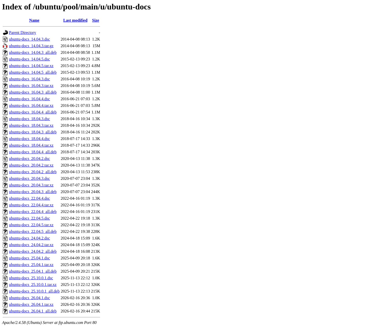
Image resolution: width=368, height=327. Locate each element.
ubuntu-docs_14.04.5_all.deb (32, 72)
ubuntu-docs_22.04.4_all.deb (32, 211)
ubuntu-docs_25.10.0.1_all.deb (34, 291)
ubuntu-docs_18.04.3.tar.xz (31, 125)
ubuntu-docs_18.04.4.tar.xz (31, 145)
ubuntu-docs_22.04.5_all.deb (32, 231)
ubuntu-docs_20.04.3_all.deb (32, 192)
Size (95, 20)
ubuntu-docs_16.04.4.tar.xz (31, 105)
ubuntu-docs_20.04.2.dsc (29, 158)
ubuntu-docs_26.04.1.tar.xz (31, 304)
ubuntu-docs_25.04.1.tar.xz (31, 264)
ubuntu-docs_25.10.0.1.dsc (31, 278)
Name (34, 20)
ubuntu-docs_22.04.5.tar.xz (31, 225)
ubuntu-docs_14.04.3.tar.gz (31, 46)
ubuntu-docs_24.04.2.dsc (29, 238)
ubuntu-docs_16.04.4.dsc (29, 99)
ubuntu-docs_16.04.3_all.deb (32, 92)
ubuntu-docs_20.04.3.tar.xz (31, 185)
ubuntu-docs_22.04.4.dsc (29, 198)
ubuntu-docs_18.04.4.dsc (29, 138)
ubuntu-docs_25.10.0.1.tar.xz (32, 284)
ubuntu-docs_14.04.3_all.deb (32, 52)
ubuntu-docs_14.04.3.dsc (29, 39)
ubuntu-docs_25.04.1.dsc (29, 258)
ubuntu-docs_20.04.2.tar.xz (31, 165)
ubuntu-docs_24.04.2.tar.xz (31, 245)
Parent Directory (22, 32)
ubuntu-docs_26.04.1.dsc (29, 298)
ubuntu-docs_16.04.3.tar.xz (31, 85)
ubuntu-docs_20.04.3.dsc (29, 178)
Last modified (75, 20)
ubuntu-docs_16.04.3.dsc (29, 79)
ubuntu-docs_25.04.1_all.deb (32, 271)
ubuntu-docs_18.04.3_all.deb (32, 132)
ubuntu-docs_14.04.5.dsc (29, 59)
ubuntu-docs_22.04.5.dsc (29, 218)
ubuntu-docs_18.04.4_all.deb (32, 152)
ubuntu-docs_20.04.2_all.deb (32, 172)
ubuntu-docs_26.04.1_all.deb (32, 311)
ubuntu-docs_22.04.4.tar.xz (31, 205)
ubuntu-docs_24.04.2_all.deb (32, 251)
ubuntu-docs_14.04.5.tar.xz (31, 66)
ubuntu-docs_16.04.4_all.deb (32, 112)
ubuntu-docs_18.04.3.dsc (29, 119)
